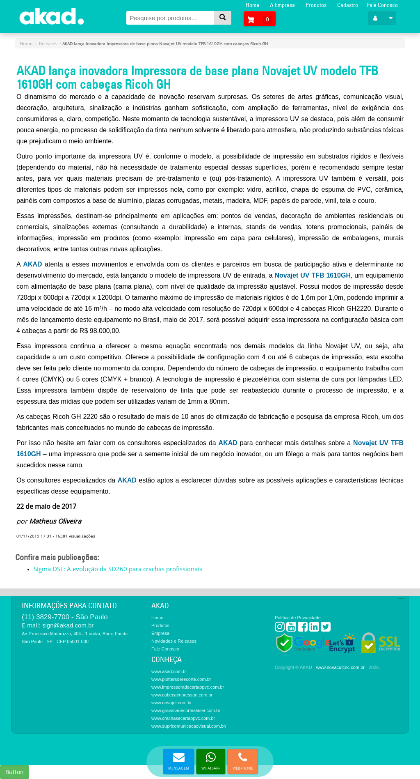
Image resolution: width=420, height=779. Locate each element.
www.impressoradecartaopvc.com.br (187, 687)
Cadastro (347, 5)
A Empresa (282, 5)
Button (14, 772)
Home (252, 5)
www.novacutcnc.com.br (340, 667)
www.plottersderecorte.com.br (181, 679)
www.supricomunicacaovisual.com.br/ (188, 726)
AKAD (32, 264)
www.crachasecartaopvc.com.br (183, 718)
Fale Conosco (382, 5)
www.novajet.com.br (171, 702)
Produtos (316, 5)
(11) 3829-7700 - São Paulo (65, 617)
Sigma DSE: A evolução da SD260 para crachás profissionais (118, 569)
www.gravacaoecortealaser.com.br (185, 710)
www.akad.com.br (169, 671)
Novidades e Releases (173, 641)
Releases (48, 43)
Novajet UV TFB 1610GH (312, 275)
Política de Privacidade (298, 617)
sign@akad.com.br (68, 625)
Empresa (160, 633)
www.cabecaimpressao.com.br (181, 694)
